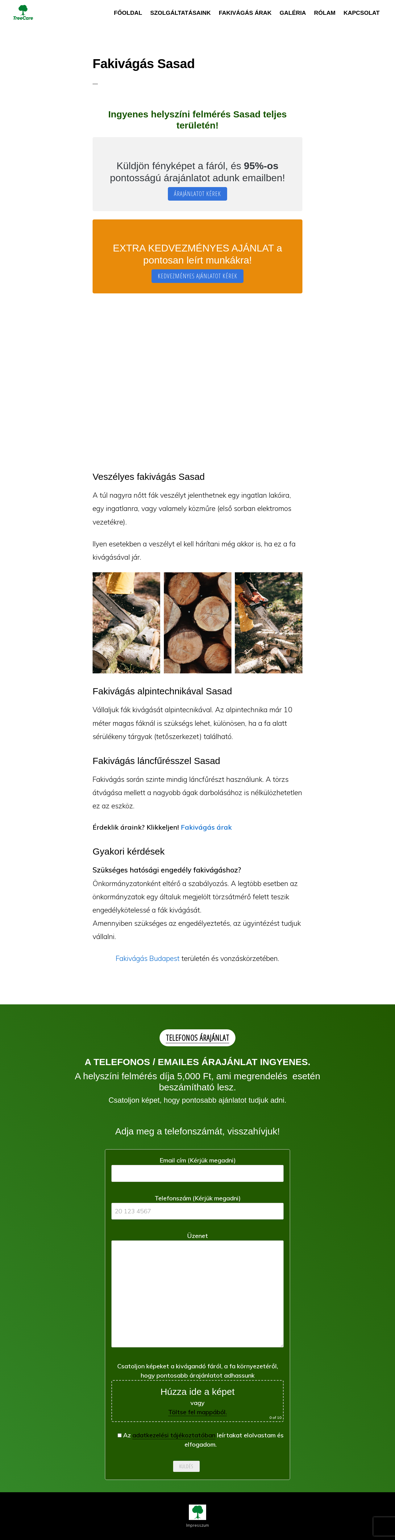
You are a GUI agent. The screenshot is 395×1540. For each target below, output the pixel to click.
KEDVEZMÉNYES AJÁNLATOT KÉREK (197, 276)
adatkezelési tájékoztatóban (173, 1435)
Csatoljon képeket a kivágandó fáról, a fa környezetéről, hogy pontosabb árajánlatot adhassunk (197, 1392)
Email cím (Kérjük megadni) (197, 1166)
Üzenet (197, 1292)
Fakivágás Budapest (148, 958)
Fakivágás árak (206, 827)
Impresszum (197, 1525)
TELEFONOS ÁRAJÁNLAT (197, 1037)
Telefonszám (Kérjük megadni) (197, 1204)
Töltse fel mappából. (197, 1412)
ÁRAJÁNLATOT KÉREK (197, 194)
